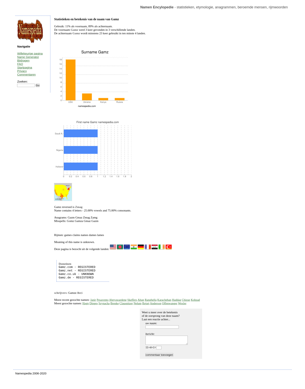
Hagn (85, 303)
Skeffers (132, 299)
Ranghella (151, 299)
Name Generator (28, 57)
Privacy (22, 71)
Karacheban (164, 299)
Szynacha (104, 303)
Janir (93, 299)
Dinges (93, 303)
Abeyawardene (118, 299)
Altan (141, 299)
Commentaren (26, 74)
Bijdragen (23, 60)
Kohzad (195, 299)
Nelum (138, 303)
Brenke (114, 303)
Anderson (155, 303)
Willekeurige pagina (30, 53)
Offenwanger (169, 303)
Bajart (145, 303)
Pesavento (103, 299)
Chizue (186, 299)
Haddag (176, 299)
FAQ (20, 64)
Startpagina (24, 67)
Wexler (182, 303)
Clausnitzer (126, 303)
